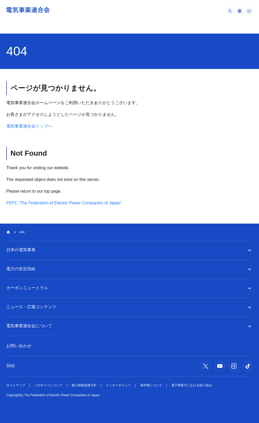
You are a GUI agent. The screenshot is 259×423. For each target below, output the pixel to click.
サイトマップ (15, 385)
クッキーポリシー (118, 385)
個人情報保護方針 (84, 385)
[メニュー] (230, 11)
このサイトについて (48, 385)
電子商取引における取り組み (191, 385)
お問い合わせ (18, 346)
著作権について (151, 385)
